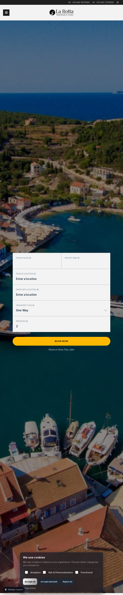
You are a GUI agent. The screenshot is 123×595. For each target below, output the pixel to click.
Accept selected (49, 581)
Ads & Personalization (58, 572)
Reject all (67, 581)
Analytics (33, 572)
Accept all (30, 581)
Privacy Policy (29, 588)
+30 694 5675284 (81, 2)
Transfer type (25, 305)
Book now (61, 341)
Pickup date (23, 258)
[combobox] (61, 312)
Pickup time (72, 258)
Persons (22, 321)
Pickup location (26, 274)
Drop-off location (27, 289)
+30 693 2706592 (105, 2)
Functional (84, 572)
